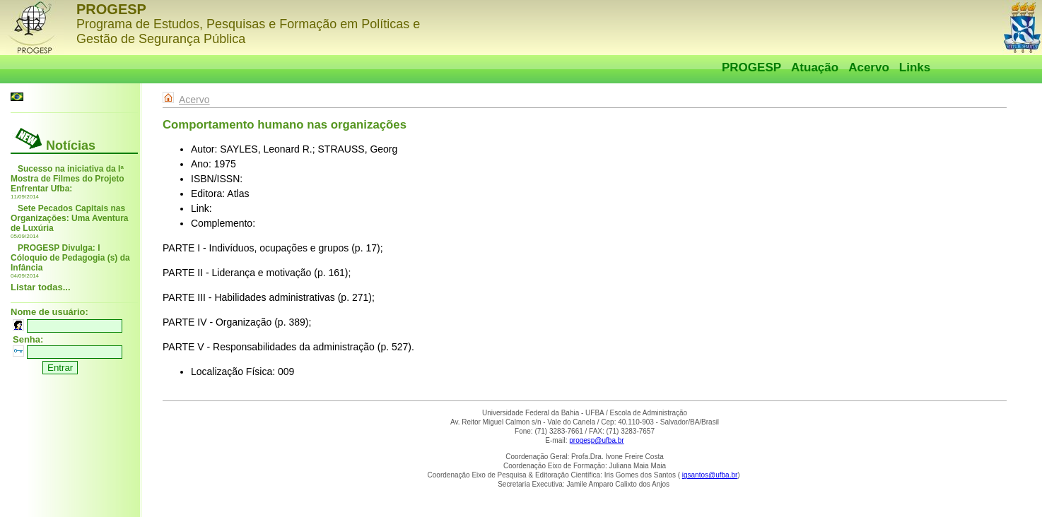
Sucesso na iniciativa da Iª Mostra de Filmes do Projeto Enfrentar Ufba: (67, 179)
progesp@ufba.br (596, 440)
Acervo (868, 67)
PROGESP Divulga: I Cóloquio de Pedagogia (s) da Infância (70, 258)
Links (914, 67)
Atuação (814, 67)
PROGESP (751, 67)
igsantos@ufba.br (710, 475)
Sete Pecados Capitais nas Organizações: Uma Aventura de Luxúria (70, 218)
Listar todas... (41, 287)
